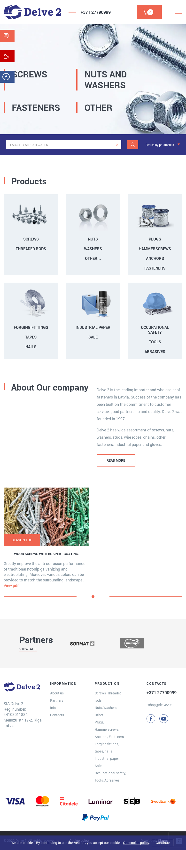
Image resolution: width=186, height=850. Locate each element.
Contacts (57, 715)
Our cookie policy (136, 842)
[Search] (132, 144)
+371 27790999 (96, 12)
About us (57, 693)
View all (28, 649)
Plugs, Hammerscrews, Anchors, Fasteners (109, 729)
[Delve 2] (32, 12)
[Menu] (178, 12)
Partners (56, 700)
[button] (93, 596)
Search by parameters (160, 145)
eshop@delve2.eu (160, 704)
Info (53, 707)
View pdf (11, 585)
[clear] (117, 144)
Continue (163, 842)
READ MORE (116, 460)
